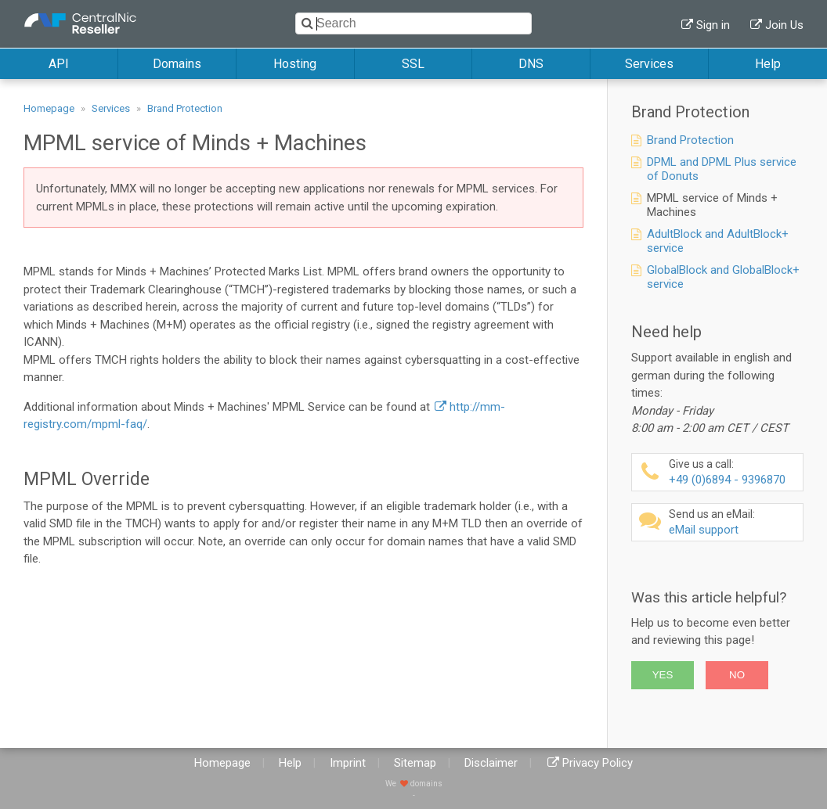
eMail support (734, 522)
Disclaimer (491, 763)
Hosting (294, 63)
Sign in (713, 25)
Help (768, 63)
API (59, 63)
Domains (177, 63)
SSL (413, 63)
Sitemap (415, 763)
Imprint (348, 763)
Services (649, 63)
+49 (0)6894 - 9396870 (734, 472)
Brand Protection (184, 108)
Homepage (48, 108)
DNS (531, 63)
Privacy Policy (597, 763)
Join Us (784, 25)
